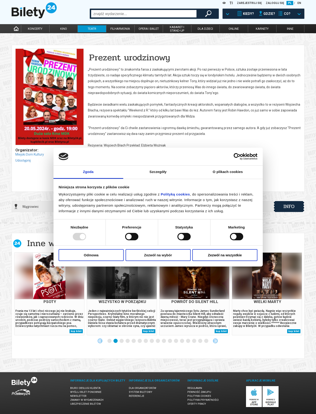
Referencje (136, 396)
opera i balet (149, 28)
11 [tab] (170, 341)
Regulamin (194, 388)
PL (290, 3)
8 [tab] (152, 341)
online (234, 28)
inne (290, 28)
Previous (100, 340)
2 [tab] (115, 341)
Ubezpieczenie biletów (85, 403)
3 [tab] (122, 341)
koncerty (35, 28)
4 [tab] (128, 341)
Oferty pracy (196, 403)
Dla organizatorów (142, 388)
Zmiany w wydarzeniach (86, 399)
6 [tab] (140, 341)
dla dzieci (205, 28)
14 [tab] (188, 341)
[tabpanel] (49, 293)
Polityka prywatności (203, 399)
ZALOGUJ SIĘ (275, 3)
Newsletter (78, 396)
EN (299, 3)
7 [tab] (146, 341)
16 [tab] (200, 341)
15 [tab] (194, 341)
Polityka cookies (199, 396)
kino (63, 28)
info (289, 206)
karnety (262, 28)
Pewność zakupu (199, 392)
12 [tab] (176, 341)
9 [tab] (158, 341)
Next (215, 340)
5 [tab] (134, 341)
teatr (92, 28)
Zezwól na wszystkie (225, 255)
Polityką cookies (175, 194)
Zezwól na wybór (158, 255)
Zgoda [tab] (88, 172)
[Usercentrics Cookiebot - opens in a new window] (237, 156)
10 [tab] (164, 341)
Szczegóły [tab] (158, 172)
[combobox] (144, 14)
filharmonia (120, 28)
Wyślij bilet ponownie (85, 392)
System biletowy (140, 392)
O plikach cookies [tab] (228, 172)
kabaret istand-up (177, 28)
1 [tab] (109, 341)
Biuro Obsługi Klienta (85, 388)
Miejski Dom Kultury (29, 154)
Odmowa (91, 255)
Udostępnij (23, 160)
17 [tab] (206, 341)
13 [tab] (182, 341)
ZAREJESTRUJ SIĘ (249, 3)
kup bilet (76, 331)
